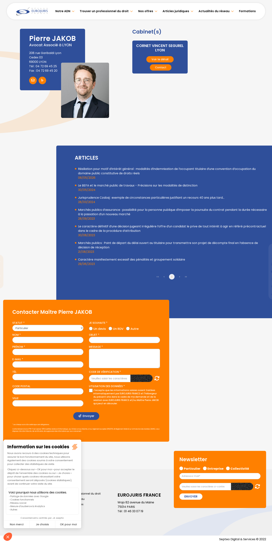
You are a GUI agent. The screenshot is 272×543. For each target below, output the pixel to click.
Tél (14, 372)
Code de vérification (104, 372)
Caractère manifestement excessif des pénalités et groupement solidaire (131, 259)
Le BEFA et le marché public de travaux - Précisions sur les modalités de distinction (137, 185)
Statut (17, 323)
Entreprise (215, 468)
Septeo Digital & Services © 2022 (242, 539)
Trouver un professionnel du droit (104, 11)
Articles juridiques (176, 11)
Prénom (17, 347)
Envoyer (88, 416)
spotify (265, 286)
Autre (134, 328)
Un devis (99, 328)
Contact (160, 67)
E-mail (16, 359)
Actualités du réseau (214, 11)
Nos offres (145, 11)
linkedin (265, 264)
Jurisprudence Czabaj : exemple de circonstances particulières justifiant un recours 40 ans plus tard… (151, 197)
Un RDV (118, 328)
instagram (265, 279)
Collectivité (239, 468)
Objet (93, 335)
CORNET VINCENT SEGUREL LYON (160, 48)
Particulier (192, 468)
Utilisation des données (106, 386)
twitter (265, 257)
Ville (15, 398)
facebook (265, 249)
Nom (15, 335)
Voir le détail (160, 59)
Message (95, 347)
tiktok (265, 294)
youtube (265, 272)
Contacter (33, 80)
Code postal (21, 386)
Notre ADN (62, 11)
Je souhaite (97, 323)
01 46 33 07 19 (133, 511)
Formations (247, 11)
